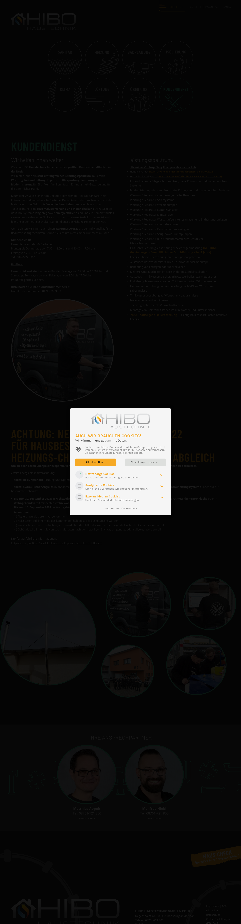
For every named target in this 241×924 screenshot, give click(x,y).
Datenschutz (129, 508)
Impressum (112, 508)
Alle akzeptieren (96, 462)
